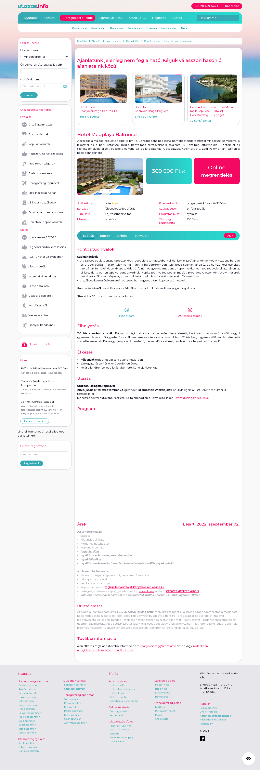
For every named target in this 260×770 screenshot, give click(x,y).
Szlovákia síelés (119, 707)
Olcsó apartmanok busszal (42, 212)
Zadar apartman (27, 724)
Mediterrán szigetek (38, 163)
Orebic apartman (28, 685)
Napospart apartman (75, 684)
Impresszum (206, 723)
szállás (88, 236)
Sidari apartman (72, 718)
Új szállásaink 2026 (37, 124)
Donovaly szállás (118, 711)
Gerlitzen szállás (118, 697)
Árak (230, 235)
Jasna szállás (116, 715)
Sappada (114, 733)
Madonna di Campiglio (122, 737)
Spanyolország (113, 41)
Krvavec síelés (162, 692)
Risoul (158, 715)
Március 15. (137, 18)
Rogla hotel (161, 688)
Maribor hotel (162, 684)
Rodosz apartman (73, 703)
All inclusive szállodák (39, 202)
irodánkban (146, 591)
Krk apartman (26, 701)
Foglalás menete (209, 707)
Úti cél (41, 65)
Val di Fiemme (117, 741)
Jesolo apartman (27, 743)
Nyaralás (96, 41)
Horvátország (80, 28)
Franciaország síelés (167, 702)
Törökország (135, 28)
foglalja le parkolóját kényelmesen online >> (134, 587)
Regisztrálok (32, 463)
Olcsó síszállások (36, 286)
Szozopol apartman (74, 688)
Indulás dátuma (30, 79)
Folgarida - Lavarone (120, 725)
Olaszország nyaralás (31, 739)
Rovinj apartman (28, 705)
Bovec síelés (161, 696)
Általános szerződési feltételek (216, 715)
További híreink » (35, 421)
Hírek (23, 360)
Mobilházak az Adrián (39, 192)
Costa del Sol (133, 41)
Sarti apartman (72, 699)
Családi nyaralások (37, 173)
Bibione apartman (28, 747)
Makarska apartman (29, 716)
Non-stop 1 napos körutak (42, 222)
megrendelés (216, 171)
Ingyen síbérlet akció (39, 276)
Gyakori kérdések (209, 711)
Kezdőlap (82, 41)
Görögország (98, 28)
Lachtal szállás (117, 685)
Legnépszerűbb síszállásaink (44, 247)
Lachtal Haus (117, 693)
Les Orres (160, 707)
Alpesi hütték (34, 266)
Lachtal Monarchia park (122, 689)
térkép (121, 236)
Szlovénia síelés (164, 680)
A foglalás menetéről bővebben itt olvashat (105, 650)
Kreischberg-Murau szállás (124, 701)
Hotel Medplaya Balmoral (177, 41)
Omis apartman (27, 720)
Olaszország (117, 28)
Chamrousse (161, 718)
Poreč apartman (27, 689)
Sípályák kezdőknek (38, 325)
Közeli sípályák (35, 305)
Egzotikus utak (111, 18)
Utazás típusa (29, 50)
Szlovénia (151, 28)
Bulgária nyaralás (74, 680)
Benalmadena (152, 41)
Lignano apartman (29, 750)
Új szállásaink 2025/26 (39, 237)
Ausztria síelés (118, 681)
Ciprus (184, 28)
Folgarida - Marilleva (120, 729)
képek (105, 236)
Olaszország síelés (121, 721)
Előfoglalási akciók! (78, 18)
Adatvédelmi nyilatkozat (213, 719)
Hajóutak (159, 18)
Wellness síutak (35, 315)
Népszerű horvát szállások (42, 153)
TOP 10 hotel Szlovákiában (42, 256)
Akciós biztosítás (36, 344)
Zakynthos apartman (75, 722)
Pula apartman (27, 708)
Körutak (49, 18)
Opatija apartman (28, 732)
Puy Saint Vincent (165, 710)
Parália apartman (73, 710)
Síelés (177, 18)
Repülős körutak (36, 144)
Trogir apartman (27, 728)
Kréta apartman (72, 707)
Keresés (29, 95)
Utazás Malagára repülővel (192, 397)
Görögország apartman (78, 694)
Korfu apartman (72, 715)
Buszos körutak (35, 134)
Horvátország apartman (33, 681)
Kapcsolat (205, 703)
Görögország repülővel (40, 183)
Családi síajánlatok (37, 295)
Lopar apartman (27, 697)
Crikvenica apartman (30, 713)
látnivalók (141, 236)
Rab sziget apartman (30, 693)
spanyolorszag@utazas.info (158, 646)
